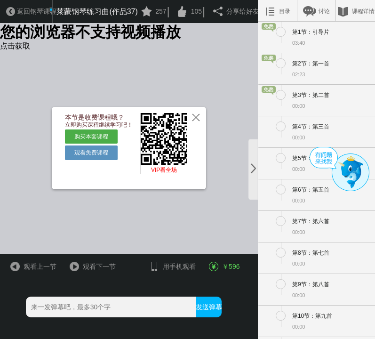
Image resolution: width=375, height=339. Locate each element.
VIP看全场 (164, 170)
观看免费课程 (91, 152)
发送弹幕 (209, 307)
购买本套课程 (91, 136)
